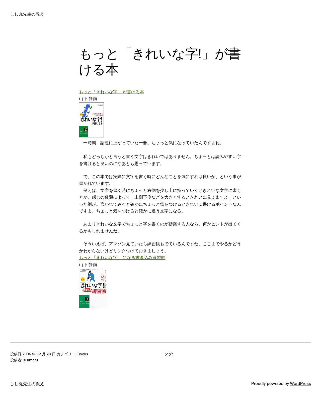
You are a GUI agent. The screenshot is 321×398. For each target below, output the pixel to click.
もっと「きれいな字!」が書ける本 (111, 91)
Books (82, 354)
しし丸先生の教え (27, 14)
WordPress (300, 383)
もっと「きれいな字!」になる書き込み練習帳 (122, 257)
